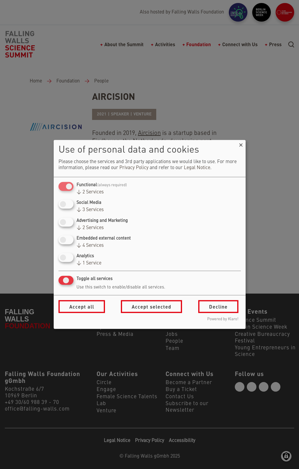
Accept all (81, 306)
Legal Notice (197, 168)
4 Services (90, 246)
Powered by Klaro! (222, 319)
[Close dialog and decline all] (241, 144)
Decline (218, 306)
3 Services (90, 210)
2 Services (90, 192)
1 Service (88, 263)
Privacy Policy (133, 168)
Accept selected (151, 306)
